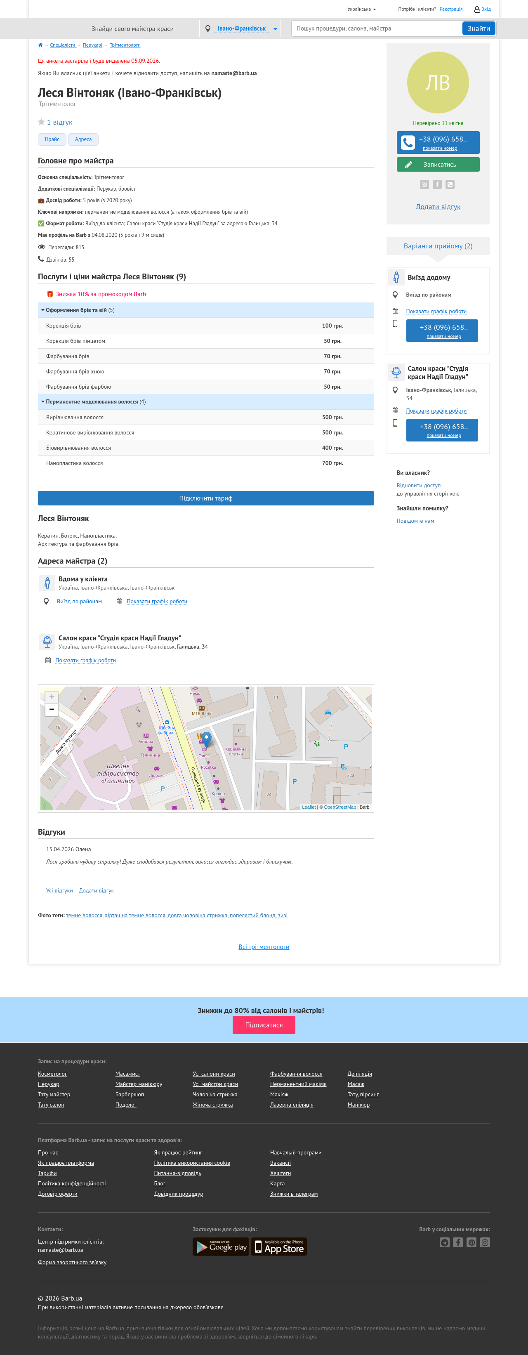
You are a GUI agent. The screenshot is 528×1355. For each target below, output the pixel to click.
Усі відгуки (59, 890)
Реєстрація (451, 9)
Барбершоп (130, 1094)
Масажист (128, 1073)
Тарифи (47, 1173)
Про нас (48, 1152)
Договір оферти (58, 1193)
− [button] (51, 710)
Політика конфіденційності (72, 1183)
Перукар (48, 1084)
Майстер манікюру (139, 1084)
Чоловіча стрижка (215, 1094)
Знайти (478, 28)
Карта (277, 1183)
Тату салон (51, 1104)
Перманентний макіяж (298, 1084)
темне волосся (84, 915)
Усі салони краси (214, 1073)
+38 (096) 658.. (439, 142)
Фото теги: (51, 915)
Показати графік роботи (157, 601)
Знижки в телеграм (294, 1193)
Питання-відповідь (177, 1173)
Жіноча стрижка (213, 1104)
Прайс (52, 139)
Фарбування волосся (296, 1073)
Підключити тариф (206, 498)
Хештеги (280, 1173)
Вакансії (280, 1162)
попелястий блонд (253, 915)
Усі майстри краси (215, 1084)
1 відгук (60, 122)
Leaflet (309, 807)
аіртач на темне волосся (135, 915)
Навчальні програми (296, 1152)
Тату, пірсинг (363, 1094)
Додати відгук (96, 890)
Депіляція (360, 1073)
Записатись (430, 164)
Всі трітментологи (263, 946)
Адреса (83, 139)
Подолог (126, 1104)
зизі (283, 915)
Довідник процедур (178, 1193)
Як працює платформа (66, 1162)
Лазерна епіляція (292, 1104)
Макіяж (279, 1094)
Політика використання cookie (192, 1162)
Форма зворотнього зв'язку (72, 1262)
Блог (159, 1183)
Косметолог (52, 1073)
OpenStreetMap (340, 807)
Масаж (356, 1084)
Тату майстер (54, 1094)
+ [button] (51, 698)
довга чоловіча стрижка (197, 915)
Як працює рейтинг (178, 1152)
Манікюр (359, 1104)
